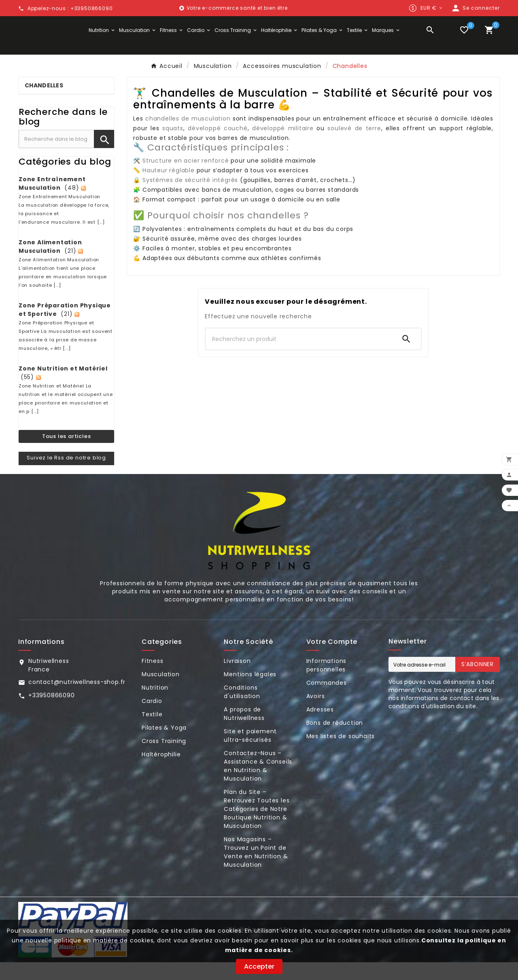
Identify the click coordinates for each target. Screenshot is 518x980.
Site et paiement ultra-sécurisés (250, 753)
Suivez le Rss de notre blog (66, 475)
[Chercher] (299, 356)
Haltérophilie (161, 772)
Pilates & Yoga (164, 745)
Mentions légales (250, 692)
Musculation (161, 692)
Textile (152, 732)
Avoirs (315, 714)
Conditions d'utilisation (242, 709)
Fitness (152, 679)
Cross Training (164, 759)
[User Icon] (475, 8)
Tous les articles (66, 453)
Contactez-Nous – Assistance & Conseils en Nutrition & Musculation (258, 783)
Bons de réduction (334, 741)
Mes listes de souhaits (340, 754)
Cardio (152, 719)
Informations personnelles (326, 683)
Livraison (237, 679)
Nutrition (155, 705)
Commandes (326, 700)
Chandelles (44, 103)
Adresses (320, 727)
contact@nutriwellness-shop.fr (76, 700)
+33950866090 (51, 713)
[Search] (406, 357)
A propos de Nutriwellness (244, 731)
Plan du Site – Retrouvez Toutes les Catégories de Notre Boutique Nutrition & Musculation (256, 827)
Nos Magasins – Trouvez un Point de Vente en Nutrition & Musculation (256, 870)
